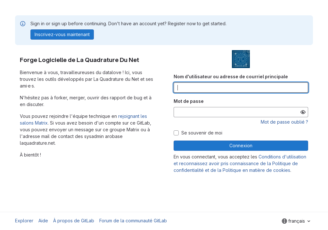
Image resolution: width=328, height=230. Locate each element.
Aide (43, 220)
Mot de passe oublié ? (284, 122)
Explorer (24, 220)
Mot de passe (189, 101)
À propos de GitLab (73, 220)
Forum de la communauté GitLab (133, 220)
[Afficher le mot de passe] (303, 112)
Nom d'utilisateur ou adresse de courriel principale (231, 76)
